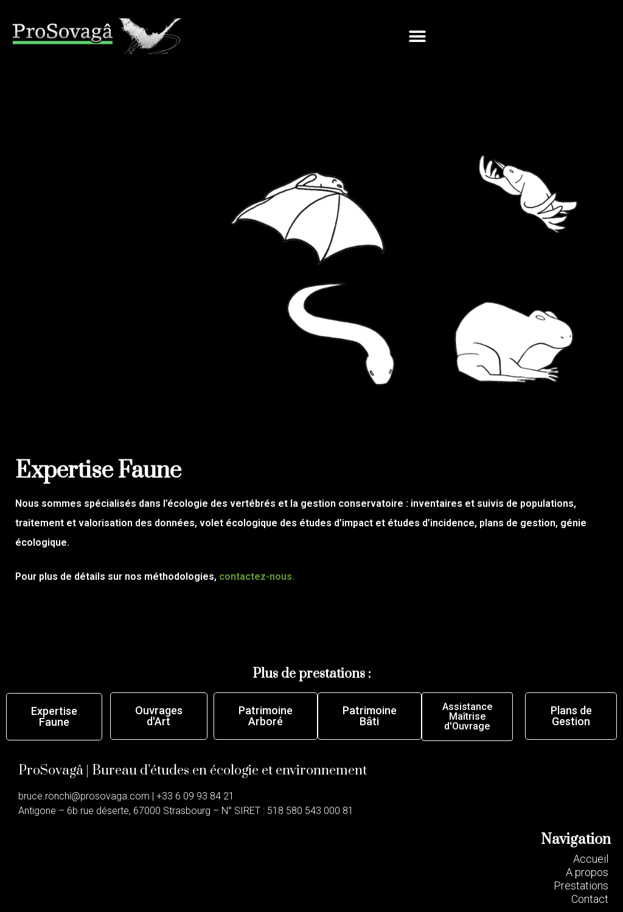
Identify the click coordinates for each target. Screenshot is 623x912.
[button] (417, 36)
